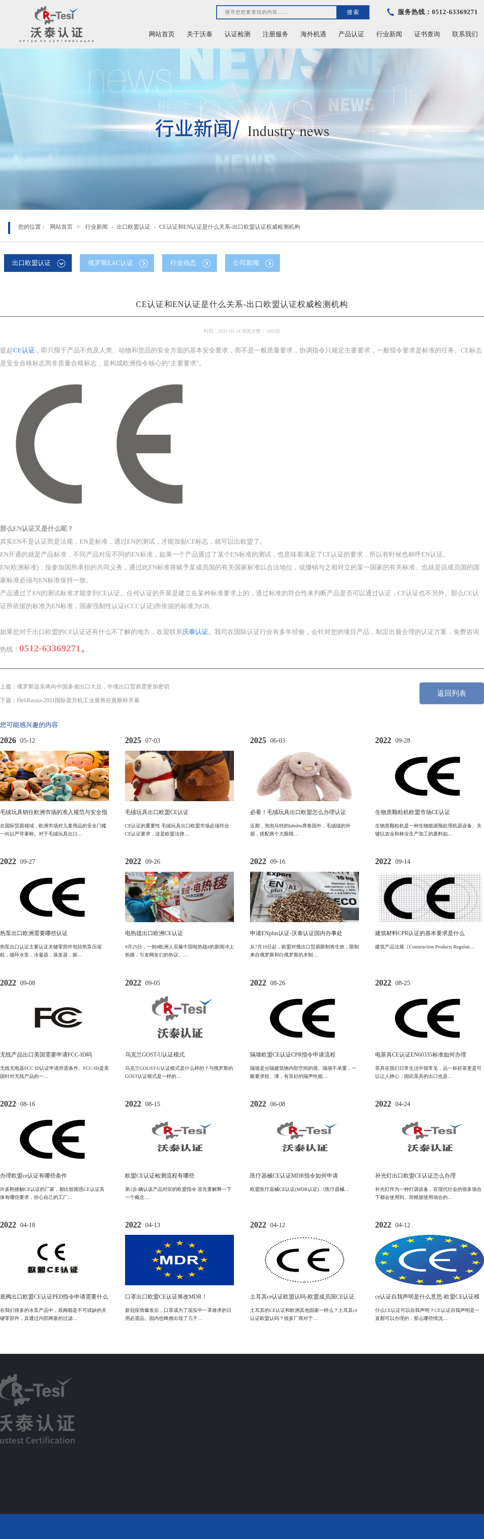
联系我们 (465, 34)
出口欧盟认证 (133, 227)
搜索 (353, 12)
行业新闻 (96, 227)
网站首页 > (65, 227)
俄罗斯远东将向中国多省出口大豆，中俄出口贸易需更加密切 (93, 683)
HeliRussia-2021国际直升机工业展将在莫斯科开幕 (78, 696)
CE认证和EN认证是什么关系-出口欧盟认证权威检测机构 (229, 227)
